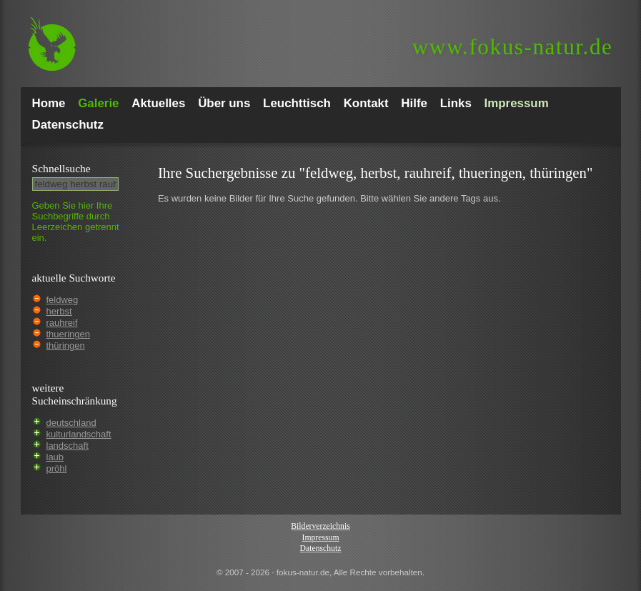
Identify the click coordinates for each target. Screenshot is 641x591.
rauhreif (62, 322)
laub (55, 457)
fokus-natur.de (512, 46)
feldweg (62, 299)
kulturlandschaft (78, 434)
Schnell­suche (61, 168)
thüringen (65, 345)
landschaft (67, 445)
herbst (59, 311)
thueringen (68, 334)
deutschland (71, 422)
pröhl (56, 468)
